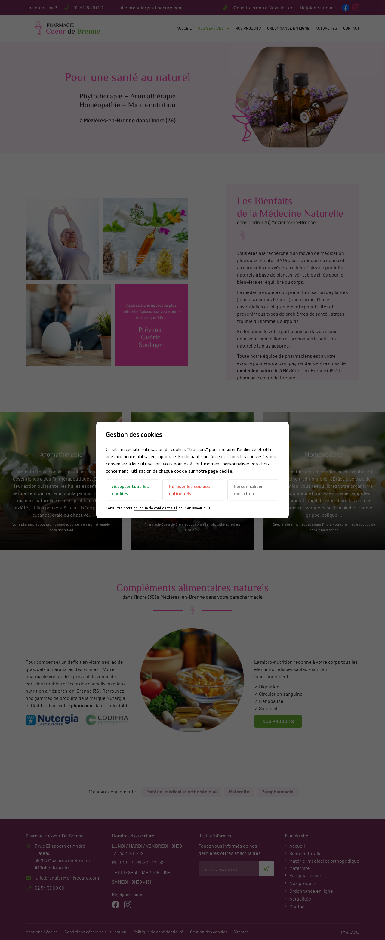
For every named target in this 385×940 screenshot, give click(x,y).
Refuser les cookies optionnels (189, 490)
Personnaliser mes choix (248, 490)
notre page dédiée (214, 471)
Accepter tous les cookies (130, 490)
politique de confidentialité (155, 508)
